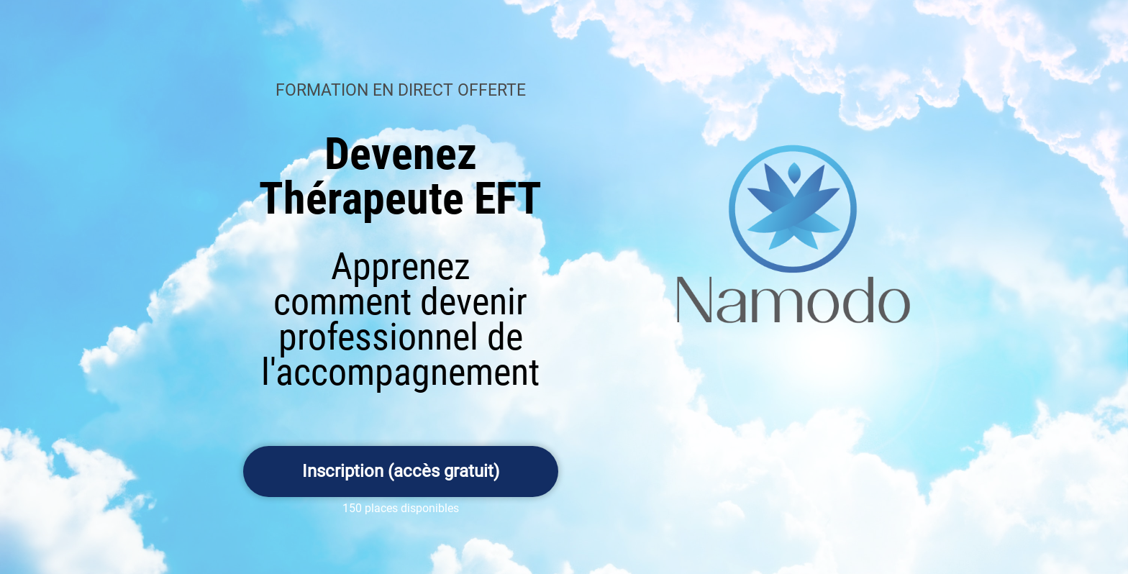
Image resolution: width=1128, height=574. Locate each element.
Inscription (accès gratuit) (400, 471)
